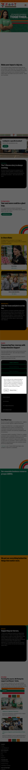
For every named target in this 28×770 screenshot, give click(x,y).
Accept (6, 390)
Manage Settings (13, 390)
